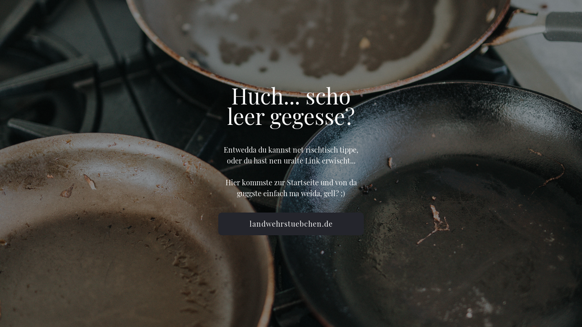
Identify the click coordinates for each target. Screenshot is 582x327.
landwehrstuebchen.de (291, 223)
